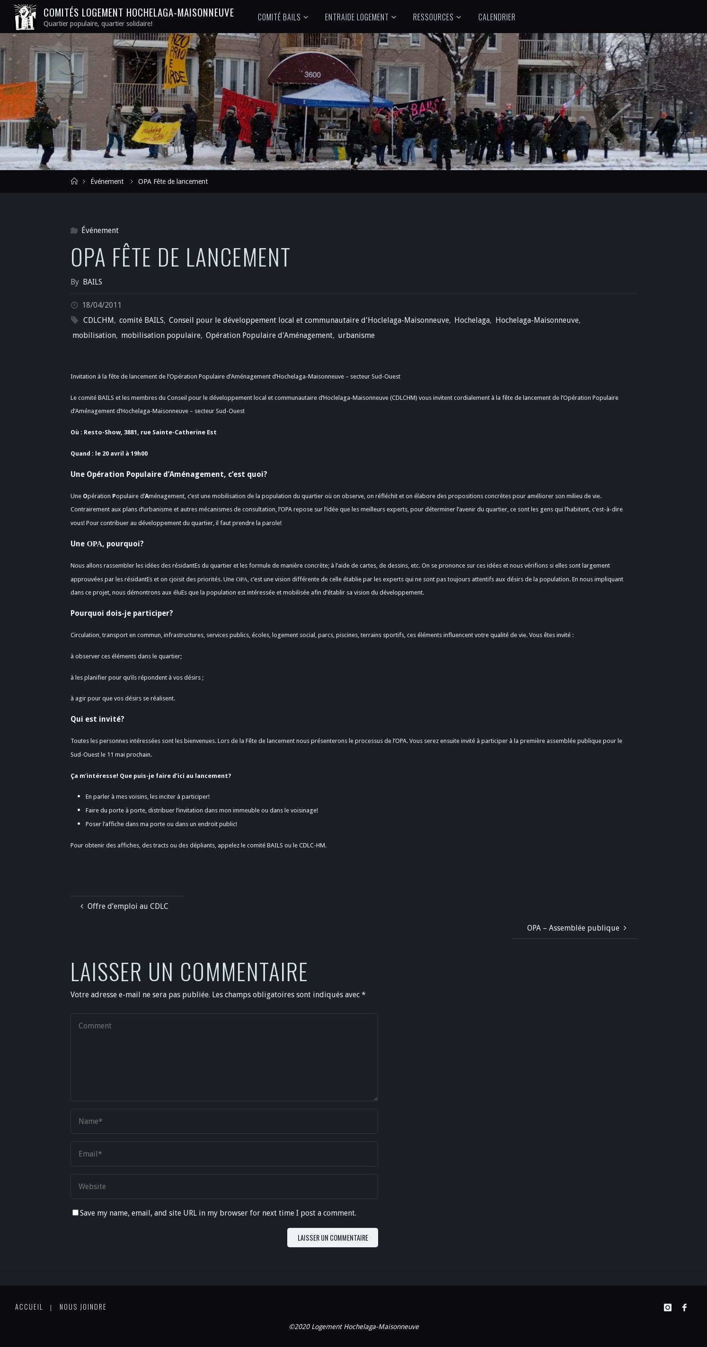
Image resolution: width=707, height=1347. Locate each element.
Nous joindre (83, 1307)
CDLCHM (98, 320)
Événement (107, 181)
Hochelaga (472, 320)
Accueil (29, 1307)
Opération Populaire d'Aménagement (269, 335)
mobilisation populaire (161, 335)
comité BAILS (141, 320)
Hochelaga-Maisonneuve (537, 320)
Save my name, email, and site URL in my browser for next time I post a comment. (214, 1213)
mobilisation (94, 335)
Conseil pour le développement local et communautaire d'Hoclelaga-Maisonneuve (309, 320)
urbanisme (356, 335)
